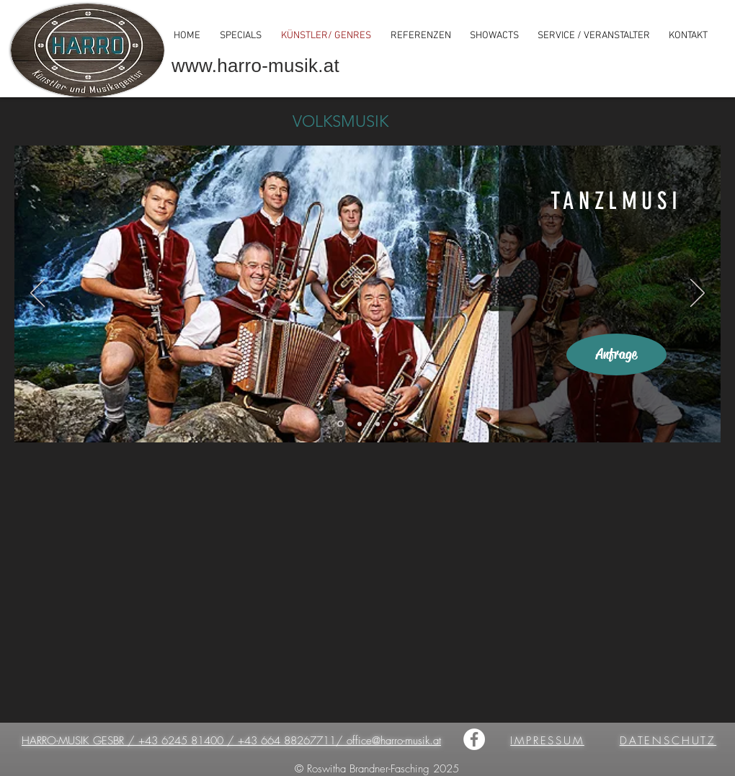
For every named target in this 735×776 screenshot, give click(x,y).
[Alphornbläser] (395, 424)
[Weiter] (697, 294)
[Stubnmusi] (359, 424)
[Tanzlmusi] (340, 424)
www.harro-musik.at (255, 65)
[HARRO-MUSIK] (474, 739)
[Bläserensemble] (377, 424)
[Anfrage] (616, 354)
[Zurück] (37, 294)
